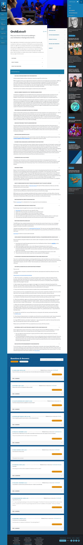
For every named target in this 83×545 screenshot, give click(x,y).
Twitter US (74, 537)
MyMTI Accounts (72, 1)
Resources (3, 19)
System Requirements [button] (54, 34)
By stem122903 (15, 461)
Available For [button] (52, 30)
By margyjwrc (15, 514)
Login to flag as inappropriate (33, 368)
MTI (70, 8)
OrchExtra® (55, 369)
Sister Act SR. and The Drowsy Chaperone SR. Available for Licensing (74, 70)
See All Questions (23, 361)
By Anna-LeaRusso (16, 447)
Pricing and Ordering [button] (54, 43)
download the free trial (35, 228)
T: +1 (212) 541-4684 (16, 540)
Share (45, 31)
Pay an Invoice (70, 15)
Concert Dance (2, 29)
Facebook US (71, 537)
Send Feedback (62, 536)
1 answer (15, 376)
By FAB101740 (15, 429)
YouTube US (76, 537)
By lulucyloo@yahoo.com (18, 399)
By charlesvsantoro (17, 494)
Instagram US (79, 537)
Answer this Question (56, 372)
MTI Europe (72, 10)
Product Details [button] (53, 39)
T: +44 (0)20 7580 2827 (28, 539)
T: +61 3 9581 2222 (39, 541)
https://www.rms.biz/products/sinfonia (22, 275)
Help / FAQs (3, 33)
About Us (3, 42)
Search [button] (81, 2)
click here (19, 202)
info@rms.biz (18, 313)
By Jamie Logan (15, 368)
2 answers (16, 472)
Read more (71, 34)
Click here (15, 233)
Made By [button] (51, 48)
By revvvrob (15, 479)
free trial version (33, 185)
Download (18, 210)
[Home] (3, 6)
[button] (77, 2)
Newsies (59, 462)
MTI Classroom (3, 24)
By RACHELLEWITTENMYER (18, 414)
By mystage (15, 384)
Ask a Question (14, 361)
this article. (37, 350)
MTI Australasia (73, 13)
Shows (2, 14)
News (2, 38)
